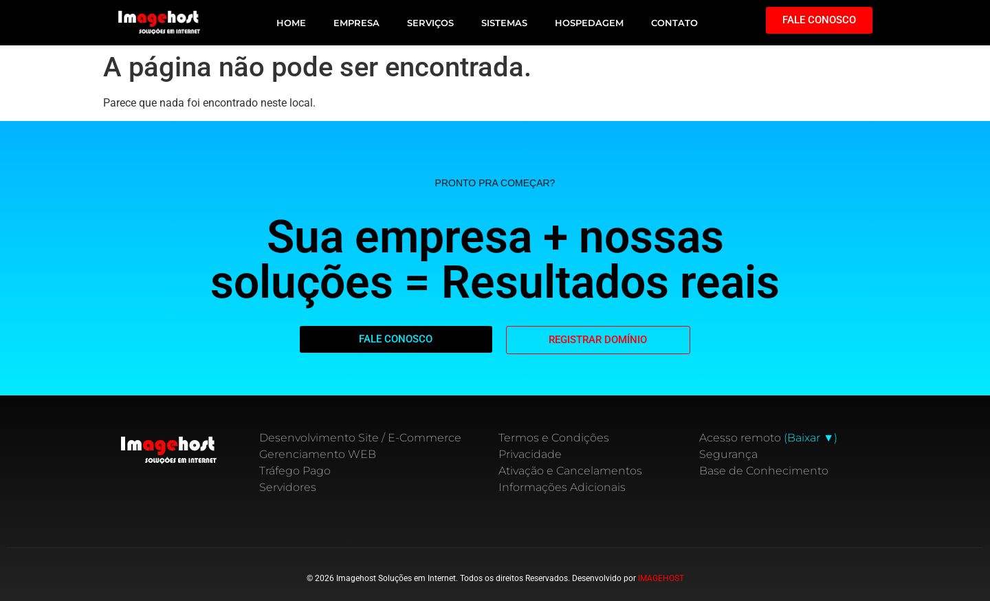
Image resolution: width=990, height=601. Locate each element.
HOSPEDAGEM (589, 22)
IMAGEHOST (661, 578)
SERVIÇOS (430, 22)
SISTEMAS (504, 22)
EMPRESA (356, 22)
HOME (291, 22)
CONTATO (674, 22)
